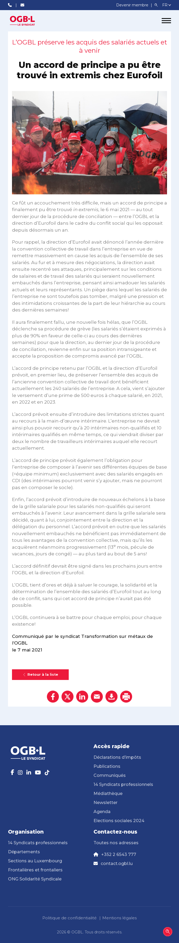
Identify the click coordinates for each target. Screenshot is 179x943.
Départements (24, 851)
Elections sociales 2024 (118, 820)
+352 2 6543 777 (118, 854)
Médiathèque (108, 793)
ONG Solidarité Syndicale (35, 878)
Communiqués (109, 775)
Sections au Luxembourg (35, 860)
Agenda (102, 811)
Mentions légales (119, 917)
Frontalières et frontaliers (35, 869)
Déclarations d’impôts (117, 757)
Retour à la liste (40, 674)
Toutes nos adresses (116, 842)
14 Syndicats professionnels (123, 784)
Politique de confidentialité (69, 917)
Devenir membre (132, 5)
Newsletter (105, 802)
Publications (106, 766)
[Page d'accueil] (28, 20)
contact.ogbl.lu (117, 863)
